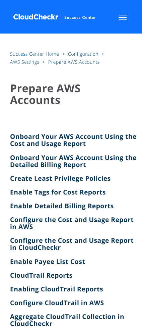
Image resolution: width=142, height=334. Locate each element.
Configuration (84, 54)
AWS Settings (25, 62)
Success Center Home (35, 54)
